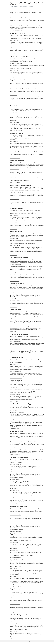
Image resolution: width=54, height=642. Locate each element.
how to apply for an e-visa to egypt (17, 412)
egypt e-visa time (13, 228)
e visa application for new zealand (16, 419)
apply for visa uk (13, 447)
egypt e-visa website (14, 542)
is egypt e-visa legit (13, 205)
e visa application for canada (15, 464)
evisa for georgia (13, 331)
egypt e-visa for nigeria (14, 471)
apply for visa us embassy (15, 70)
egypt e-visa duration (14, 638)
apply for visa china (14, 23)
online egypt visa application (15, 531)
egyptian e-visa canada (14, 280)
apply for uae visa (13, 307)
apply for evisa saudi (14, 568)
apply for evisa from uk (14, 122)
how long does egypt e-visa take (16, 490)
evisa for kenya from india (15, 454)
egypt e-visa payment (14, 597)
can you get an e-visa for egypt (16, 63)
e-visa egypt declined (14, 141)
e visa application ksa (14, 354)
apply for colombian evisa (15, 182)
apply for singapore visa (14, 103)
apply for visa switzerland (15, 300)
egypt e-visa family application (16, 378)
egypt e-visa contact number (15, 47)
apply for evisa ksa (13, 114)
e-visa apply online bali (14, 292)
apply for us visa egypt (14, 198)
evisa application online (14, 428)
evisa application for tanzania (15, 272)
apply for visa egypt (14, 238)
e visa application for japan (15, 371)
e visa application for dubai (15, 514)
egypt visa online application (15, 341)
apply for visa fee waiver (15, 603)
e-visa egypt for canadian (15, 222)
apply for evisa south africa (15, 557)
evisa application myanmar (15, 157)
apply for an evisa (13, 631)
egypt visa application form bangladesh (17, 175)
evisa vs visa (12, 149)
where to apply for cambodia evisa (16, 192)
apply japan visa (13, 324)
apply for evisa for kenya (15, 245)
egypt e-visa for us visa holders (16, 394)
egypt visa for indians (14, 401)
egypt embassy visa (13, 387)
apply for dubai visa (14, 215)
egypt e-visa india (13, 318)
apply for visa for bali (14, 439)
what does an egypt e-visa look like (17, 623)
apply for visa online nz (14, 479)
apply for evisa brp (13, 254)
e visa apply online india (14, 77)
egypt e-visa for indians (14, 169)
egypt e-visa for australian (15, 86)
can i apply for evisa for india (15, 264)
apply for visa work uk (14, 53)
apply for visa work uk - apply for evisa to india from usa (18, 6)
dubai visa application (14, 364)
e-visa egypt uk (13, 497)
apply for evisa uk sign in (15, 40)
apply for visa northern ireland (16, 130)
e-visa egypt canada (14, 612)
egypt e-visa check (13, 94)
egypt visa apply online (14, 576)
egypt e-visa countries (14, 550)
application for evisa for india (15, 348)
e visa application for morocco (16, 30)
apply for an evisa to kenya (15, 523)
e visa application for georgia (15, 586)
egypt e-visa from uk (14, 15)
